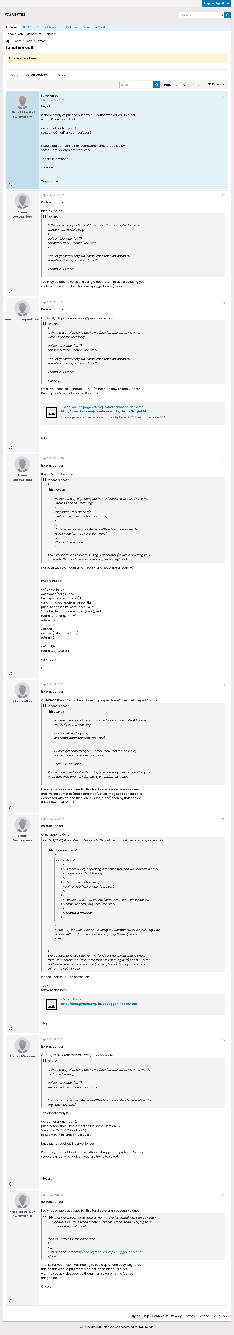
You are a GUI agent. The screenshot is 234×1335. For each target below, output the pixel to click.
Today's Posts (15, 34)
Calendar (50, 34)
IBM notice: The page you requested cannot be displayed (102, 407)
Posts (14, 75)
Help (146, 1316)
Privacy (176, 1316)
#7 (223, 1039)
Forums (12, 27)
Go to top (219, 1316)
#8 (223, 1195)
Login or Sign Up (216, 3)
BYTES (27, 27)
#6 (223, 819)
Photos (60, 75)
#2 (223, 195)
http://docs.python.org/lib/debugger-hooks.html (99, 1004)
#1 (223, 95)
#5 (223, 684)
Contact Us (160, 1316)
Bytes (136, 1316)
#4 (223, 458)
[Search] (201, 15)
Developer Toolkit (95, 27)
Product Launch (48, 27)
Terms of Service (196, 1316)
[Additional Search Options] (222, 15)
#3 (223, 302)
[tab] (14, 75)
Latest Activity (36, 75)
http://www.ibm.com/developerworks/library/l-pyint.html (105, 411)
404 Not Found (71, 999)
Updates (71, 27)
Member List (34, 34)
